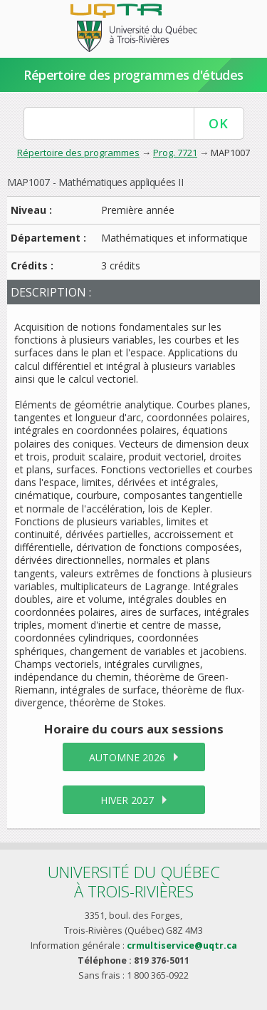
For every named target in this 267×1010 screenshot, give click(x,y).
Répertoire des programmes (78, 152)
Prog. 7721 (175, 152)
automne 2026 (127, 757)
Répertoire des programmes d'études (133, 74)
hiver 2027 (127, 800)
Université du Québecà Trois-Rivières (134, 881)
